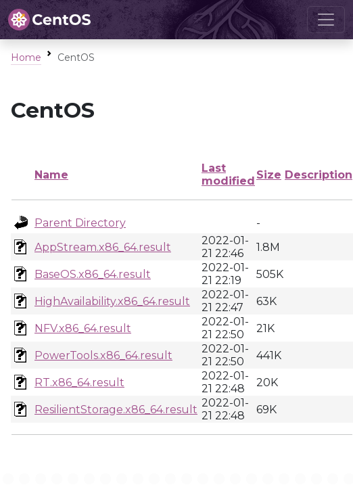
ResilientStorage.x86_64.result (115, 409)
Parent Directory (80, 222)
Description (318, 174)
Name (51, 174)
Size (268, 174)
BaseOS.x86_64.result (92, 274)
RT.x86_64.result (79, 382)
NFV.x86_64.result (82, 328)
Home (26, 57)
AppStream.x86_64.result (102, 247)
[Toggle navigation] (326, 19)
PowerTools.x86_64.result (103, 355)
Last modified (228, 174)
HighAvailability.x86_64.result (112, 301)
